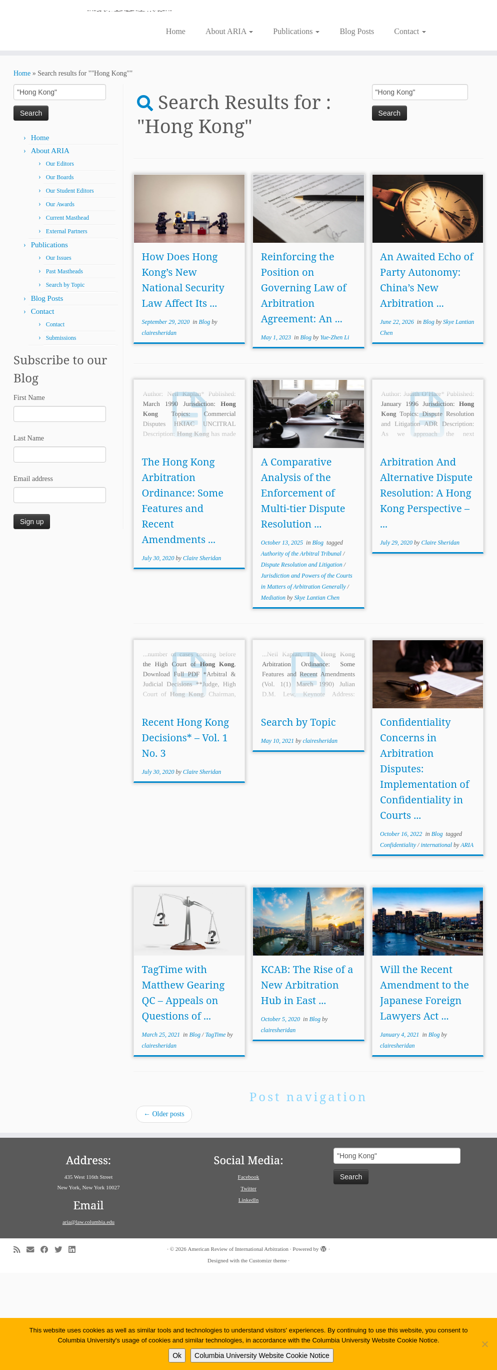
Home (176, 128)
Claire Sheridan (202, 655)
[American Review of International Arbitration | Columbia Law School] (248, 59)
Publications (296, 128)
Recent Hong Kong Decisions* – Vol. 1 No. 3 (185, 834)
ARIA (467, 942)
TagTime (216, 1131)
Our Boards (60, 274)
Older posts (164, 1211)
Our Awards (60, 301)
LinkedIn (248, 1297)
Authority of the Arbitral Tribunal (302, 650)
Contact (410, 128)
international (437, 942)
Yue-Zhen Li (334, 434)
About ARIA (229, 128)
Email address (33, 576)
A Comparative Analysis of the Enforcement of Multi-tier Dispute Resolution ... (303, 590)
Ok (177, 1355)
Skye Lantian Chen (317, 694)
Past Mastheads (64, 368)
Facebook (249, 1274)
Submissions (61, 434)
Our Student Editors (70, 287)
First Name (29, 495)
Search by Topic (65, 381)
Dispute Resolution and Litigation (302, 661)
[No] (485, 1344)
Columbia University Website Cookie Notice (262, 1355)
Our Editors (60, 260)
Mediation (274, 694)
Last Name (29, 535)
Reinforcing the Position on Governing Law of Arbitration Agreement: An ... (303, 384)
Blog (205, 418)
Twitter (248, 1285)
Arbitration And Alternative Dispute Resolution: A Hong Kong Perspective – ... (426, 590)
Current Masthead (67, 314)
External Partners (67, 328)
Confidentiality (399, 942)
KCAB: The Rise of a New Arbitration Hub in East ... (307, 1082)
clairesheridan (159, 429)
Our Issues (59, 354)
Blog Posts (357, 128)
